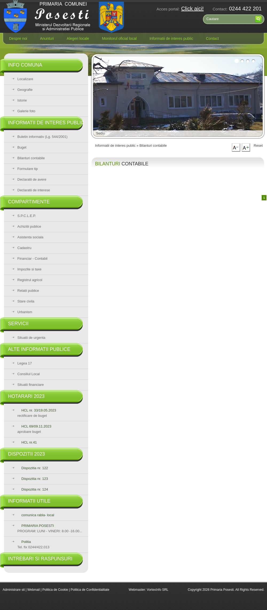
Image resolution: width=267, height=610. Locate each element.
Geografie (25, 90)
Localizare (25, 79)
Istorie (22, 100)
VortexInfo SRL (157, 590)
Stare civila (25, 301)
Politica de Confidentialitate (90, 590)
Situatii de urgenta (31, 338)
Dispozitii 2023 (26, 454)
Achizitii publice (29, 226)
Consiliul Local (28, 374)
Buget (21, 147)
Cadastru (24, 248)
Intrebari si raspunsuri (40, 558)
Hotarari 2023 (26, 396)
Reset (258, 145)
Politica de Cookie (55, 590)
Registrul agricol (29, 280)
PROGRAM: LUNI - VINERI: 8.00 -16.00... (49, 528)
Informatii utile (29, 501)
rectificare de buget (36, 413)
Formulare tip (27, 169)
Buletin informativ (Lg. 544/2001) (42, 137)
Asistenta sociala (30, 237)
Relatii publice (28, 291)
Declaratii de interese (33, 190)
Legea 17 (24, 363)
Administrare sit (14, 590)
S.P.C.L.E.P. (26, 216)
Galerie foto (26, 111)
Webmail (33, 590)
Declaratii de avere (31, 179)
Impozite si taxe (29, 269)
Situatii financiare (30, 385)
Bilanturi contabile (31, 158)
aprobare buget (34, 429)
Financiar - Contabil (32, 259)
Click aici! (192, 8)
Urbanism (24, 312)
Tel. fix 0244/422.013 (33, 544)
